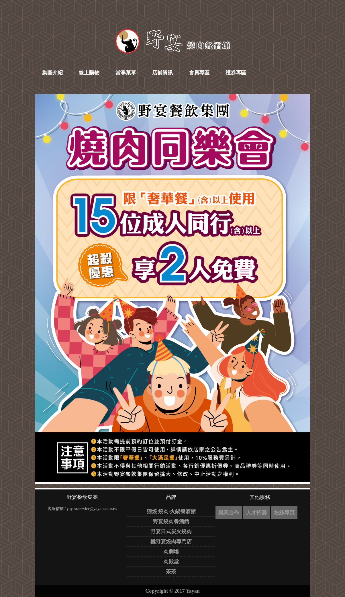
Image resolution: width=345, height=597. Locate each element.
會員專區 (199, 73)
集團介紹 (52, 73)
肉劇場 (171, 551)
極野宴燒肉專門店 (171, 541)
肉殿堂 (171, 561)
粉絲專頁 (284, 512)
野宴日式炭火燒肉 (171, 531)
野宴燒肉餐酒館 (171, 521)
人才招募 (256, 512)
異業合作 (228, 512)
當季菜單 (125, 73)
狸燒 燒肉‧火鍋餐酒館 (171, 511)
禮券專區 (236, 73)
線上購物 (89, 73)
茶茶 (171, 571)
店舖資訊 (162, 73)
